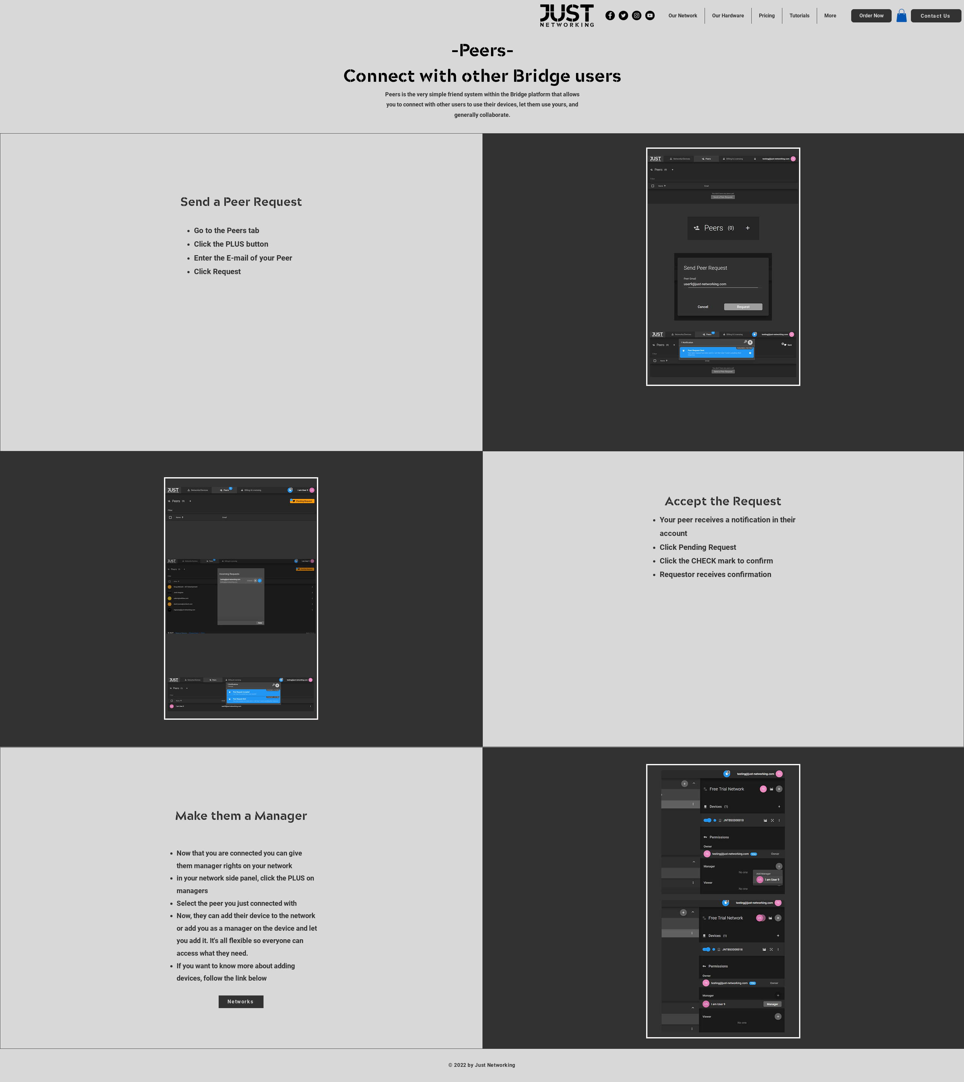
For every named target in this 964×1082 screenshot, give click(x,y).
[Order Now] (871, 15)
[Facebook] (610, 15)
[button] (901, 15)
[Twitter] (623, 15)
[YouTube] (650, 15)
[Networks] (241, 1001)
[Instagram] (636, 15)
